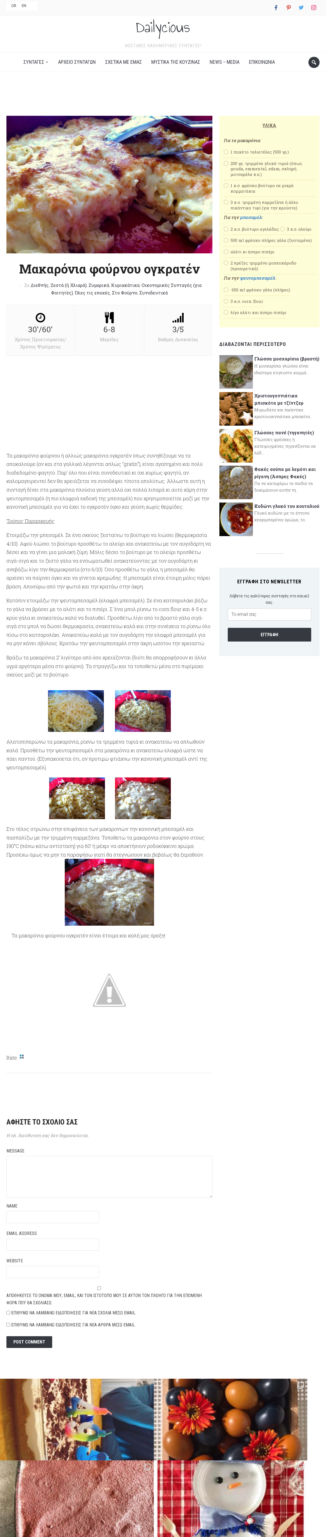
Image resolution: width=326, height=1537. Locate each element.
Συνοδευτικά (153, 302)
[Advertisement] (163, 105)
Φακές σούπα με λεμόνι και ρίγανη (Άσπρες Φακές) (285, 482)
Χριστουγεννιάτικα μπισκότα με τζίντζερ (278, 409)
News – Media (224, 72)
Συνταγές (33, 72)
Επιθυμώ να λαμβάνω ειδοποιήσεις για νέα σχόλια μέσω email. (73, 1322)
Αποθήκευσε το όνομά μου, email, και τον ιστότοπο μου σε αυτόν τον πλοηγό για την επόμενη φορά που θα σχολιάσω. (104, 1309)
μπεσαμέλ (251, 227)
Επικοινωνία (262, 72)
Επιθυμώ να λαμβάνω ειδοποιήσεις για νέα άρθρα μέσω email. (73, 1334)
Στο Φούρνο (124, 302)
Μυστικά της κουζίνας (175, 72)
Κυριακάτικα (125, 295)
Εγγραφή (269, 644)
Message (15, 1160)
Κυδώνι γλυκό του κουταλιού (286, 516)
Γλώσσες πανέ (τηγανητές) (284, 442)
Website (14, 1270)
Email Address (21, 1243)
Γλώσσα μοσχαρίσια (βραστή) (286, 368)
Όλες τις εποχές (92, 302)
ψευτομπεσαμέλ (257, 288)
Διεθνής (40, 295)
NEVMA (207, 1525)
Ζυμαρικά (98, 295)
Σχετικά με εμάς (123, 72)
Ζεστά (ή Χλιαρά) (69, 295)
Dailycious (163, 32)
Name (11, 1215)
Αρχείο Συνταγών (77, 72)
